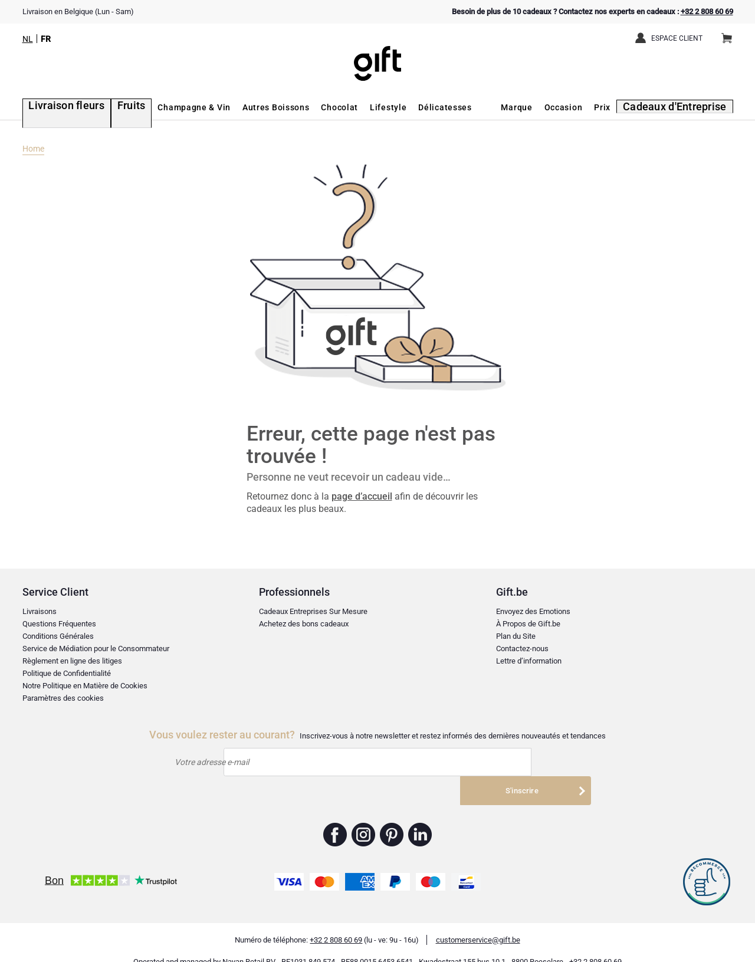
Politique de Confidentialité (66, 673)
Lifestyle (367, 107)
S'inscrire (523, 761)
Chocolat (318, 107)
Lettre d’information (529, 660)
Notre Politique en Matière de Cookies (84, 685)
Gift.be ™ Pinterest (392, 818)
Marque (530, 107)
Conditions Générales (58, 636)
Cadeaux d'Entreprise (683, 107)
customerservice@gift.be (478, 923)
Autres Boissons (254, 107)
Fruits (112, 107)
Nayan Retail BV (248, 945)
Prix (616, 107)
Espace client (677, 38)
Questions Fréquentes (59, 623)
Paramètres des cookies (63, 698)
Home (33, 148)
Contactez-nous (522, 648)
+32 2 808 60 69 (707, 11)
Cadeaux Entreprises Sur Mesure (313, 611)
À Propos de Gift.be (528, 623)
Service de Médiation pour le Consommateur (95, 648)
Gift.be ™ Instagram (364, 818)
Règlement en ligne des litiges (72, 660)
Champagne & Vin (172, 107)
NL (27, 39)
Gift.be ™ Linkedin (420, 818)
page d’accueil (361, 496)
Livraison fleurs (56, 107)
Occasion (577, 107)
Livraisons (39, 611)
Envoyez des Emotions (533, 611)
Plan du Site (516, 636)
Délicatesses (423, 107)
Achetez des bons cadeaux (304, 623)
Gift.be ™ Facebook (335, 818)
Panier (730, 33)
